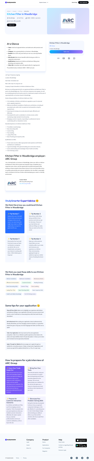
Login (27, 442)
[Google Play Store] (81, 445)
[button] (58, 58)
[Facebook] (71, 458)
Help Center (62, 442)
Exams (44, 442)
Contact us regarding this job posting (66, 446)
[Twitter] (82, 458)
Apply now (11, 25)
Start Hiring (74, 2)
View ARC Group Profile (25, 183)
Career (28, 445)
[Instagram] (77, 458)
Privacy (25, 458)
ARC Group (52, 46)
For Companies (46, 448)
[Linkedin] (88, 458)
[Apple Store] (81, 440)
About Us (28, 448)
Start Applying (83, 2)
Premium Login (62, 450)
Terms (17, 458)
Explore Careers (43, 2)
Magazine (44, 451)
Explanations (45, 445)
